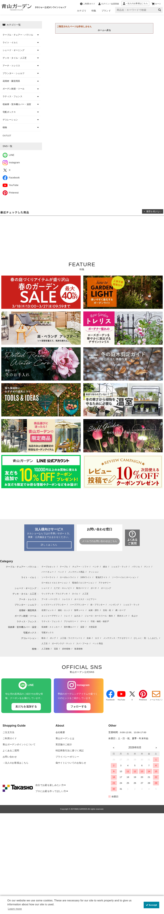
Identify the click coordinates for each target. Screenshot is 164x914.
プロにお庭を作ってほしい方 (51, 791)
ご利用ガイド (10, 738)
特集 (94, 10)
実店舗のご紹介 (64, 744)
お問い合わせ (10, 757)
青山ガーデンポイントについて (19, 744)
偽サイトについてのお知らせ (71, 763)
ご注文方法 (8, 732)
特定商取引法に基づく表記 (70, 750)
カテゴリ (81, 10)
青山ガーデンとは (65, 738)
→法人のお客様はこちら (15, 763)
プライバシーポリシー (67, 757)
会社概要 (60, 732)
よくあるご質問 (11, 750)
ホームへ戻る (104, 30)
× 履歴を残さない (153, 211)
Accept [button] (151, 905)
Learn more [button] (15, 908)
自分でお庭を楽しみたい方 (50, 785)
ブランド (106, 10)
